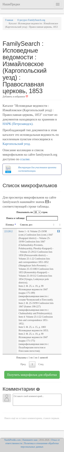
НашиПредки (11, 4)
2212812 (8, 231)
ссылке (25, 159)
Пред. (23, 364)
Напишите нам (29, 440)
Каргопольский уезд (16, 144)
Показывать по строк (31, 212)
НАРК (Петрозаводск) (18, 124)
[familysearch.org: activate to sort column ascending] (58, 224)
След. (41, 364)
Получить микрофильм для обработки (32, 374)
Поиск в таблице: (32, 218)
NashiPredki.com (12, 440)
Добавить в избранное (15, 96)
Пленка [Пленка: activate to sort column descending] (10, 224)
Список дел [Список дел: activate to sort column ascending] (26, 224)
